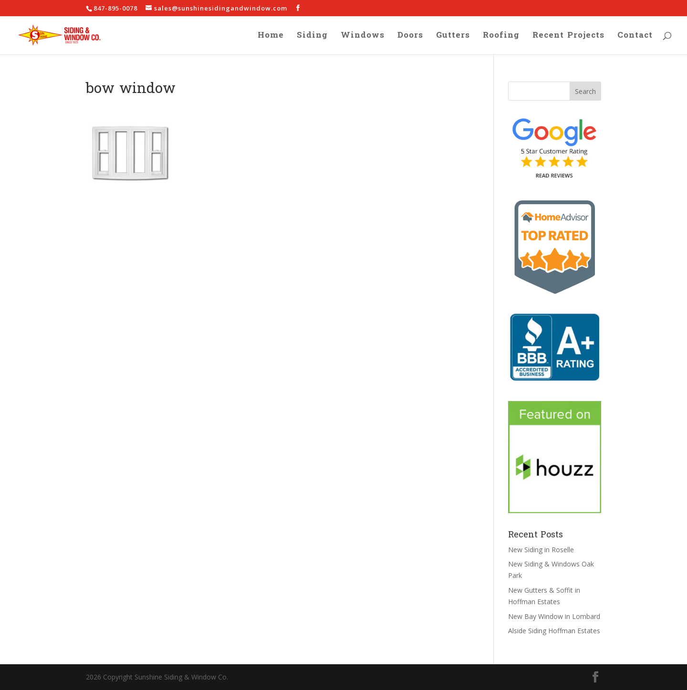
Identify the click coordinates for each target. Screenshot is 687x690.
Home (271, 37)
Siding (312, 37)
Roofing (501, 37)
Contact (635, 37)
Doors (410, 37)
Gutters (453, 37)
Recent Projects (568, 37)
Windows (363, 37)
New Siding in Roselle (541, 549)
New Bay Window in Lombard (554, 616)
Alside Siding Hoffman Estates (554, 630)
